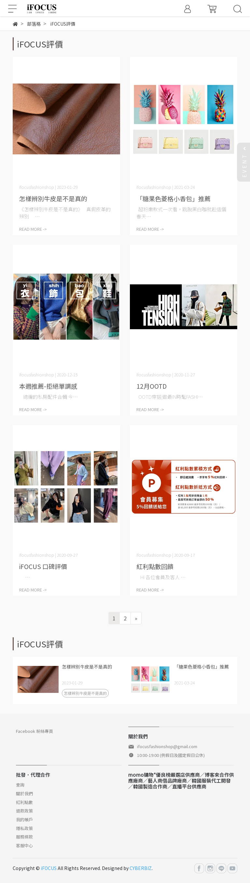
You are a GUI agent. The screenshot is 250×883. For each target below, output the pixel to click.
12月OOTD (151, 386)
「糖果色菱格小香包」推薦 (173, 198)
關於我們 (24, 793)
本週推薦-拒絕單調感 (48, 386)
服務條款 (24, 837)
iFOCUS (49, 868)
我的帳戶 (24, 819)
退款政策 (24, 811)
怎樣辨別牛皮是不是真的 (53, 198)
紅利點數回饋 (155, 566)
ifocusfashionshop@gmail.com (167, 746)
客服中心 (24, 845)
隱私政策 (24, 828)
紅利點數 (24, 802)
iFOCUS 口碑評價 (43, 566)
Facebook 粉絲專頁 (34, 731)
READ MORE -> (33, 229)
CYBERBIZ (141, 868)
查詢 (20, 785)
